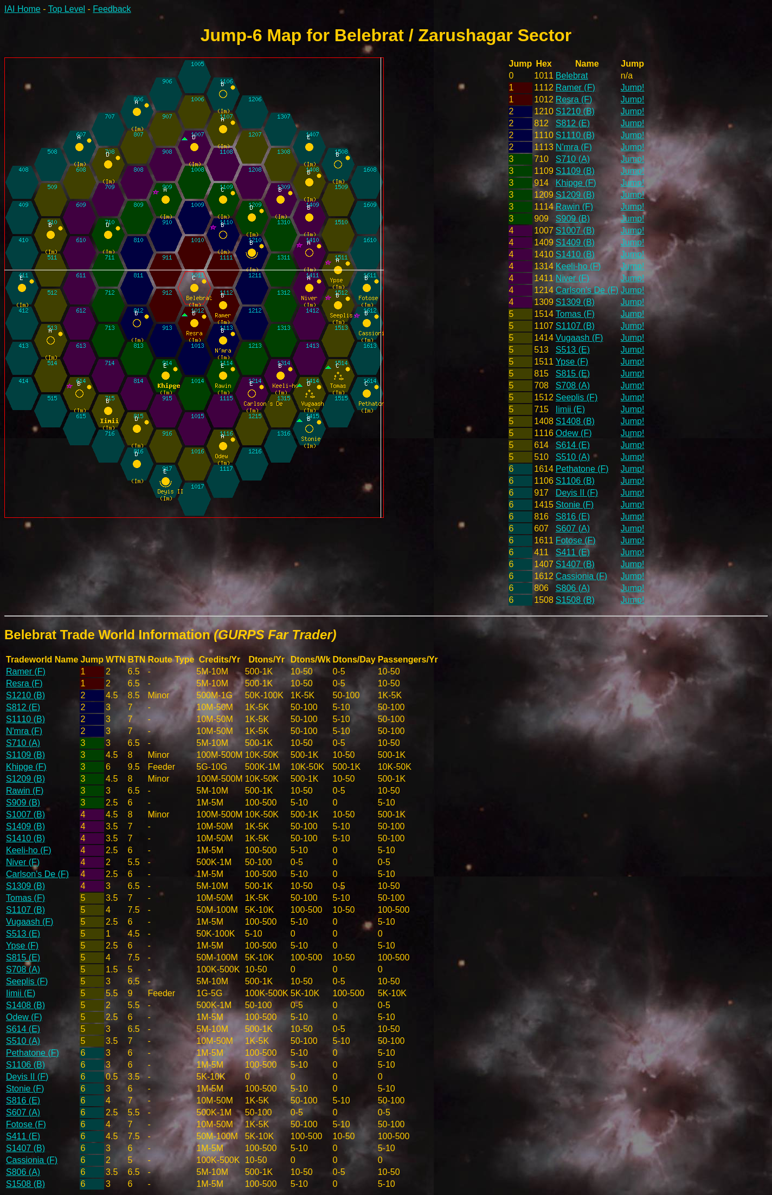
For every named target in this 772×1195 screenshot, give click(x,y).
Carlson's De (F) (587, 290)
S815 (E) (573, 373)
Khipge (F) (576, 182)
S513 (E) (573, 349)
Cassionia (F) (581, 576)
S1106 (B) (575, 480)
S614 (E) (573, 445)
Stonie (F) (575, 504)
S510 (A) (573, 457)
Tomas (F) (575, 314)
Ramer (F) (575, 87)
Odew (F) (574, 433)
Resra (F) (574, 99)
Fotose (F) (576, 540)
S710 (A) (573, 159)
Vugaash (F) (579, 337)
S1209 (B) (575, 194)
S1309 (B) (575, 302)
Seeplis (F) (576, 397)
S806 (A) (573, 588)
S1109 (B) (575, 171)
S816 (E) (573, 516)
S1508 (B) (575, 600)
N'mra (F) (574, 147)
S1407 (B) (575, 564)
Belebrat (572, 75)
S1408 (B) (575, 421)
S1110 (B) (575, 135)
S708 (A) (573, 385)
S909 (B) (573, 218)
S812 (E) (573, 123)
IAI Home (22, 9)
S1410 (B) (575, 254)
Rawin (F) (574, 206)
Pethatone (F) (582, 468)
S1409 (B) (575, 242)
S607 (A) (573, 528)
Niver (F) (572, 278)
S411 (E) (573, 552)
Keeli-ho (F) (578, 266)
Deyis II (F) (577, 492)
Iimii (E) (570, 409)
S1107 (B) (575, 325)
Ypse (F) (572, 361)
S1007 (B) (575, 230)
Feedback (112, 9)
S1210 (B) (575, 111)
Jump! (633, 87)
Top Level (67, 9)
